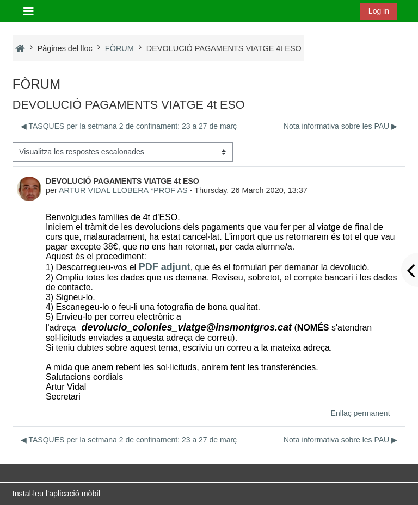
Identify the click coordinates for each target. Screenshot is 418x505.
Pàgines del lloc (65, 48)
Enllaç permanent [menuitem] (360, 413)
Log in (378, 11)
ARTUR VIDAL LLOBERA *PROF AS (123, 190)
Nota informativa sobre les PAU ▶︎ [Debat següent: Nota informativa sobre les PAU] (340, 126)
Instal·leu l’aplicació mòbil (56, 493)
